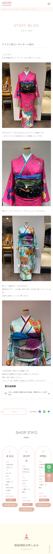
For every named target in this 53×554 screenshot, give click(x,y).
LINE (44, 411)
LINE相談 (49, 470)
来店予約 (49, 479)
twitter (48, 411)
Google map (10, 505)
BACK (14, 412)
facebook (40, 411)
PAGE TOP (49, 549)
